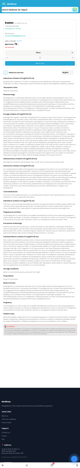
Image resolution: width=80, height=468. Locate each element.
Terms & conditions (9, 419)
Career (4, 436)
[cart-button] (52, 465)
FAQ (3, 439)
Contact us (6, 433)
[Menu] (3, 465)
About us (5, 416)
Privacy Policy (6, 423)
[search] (40, 9)
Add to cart (40, 63)
